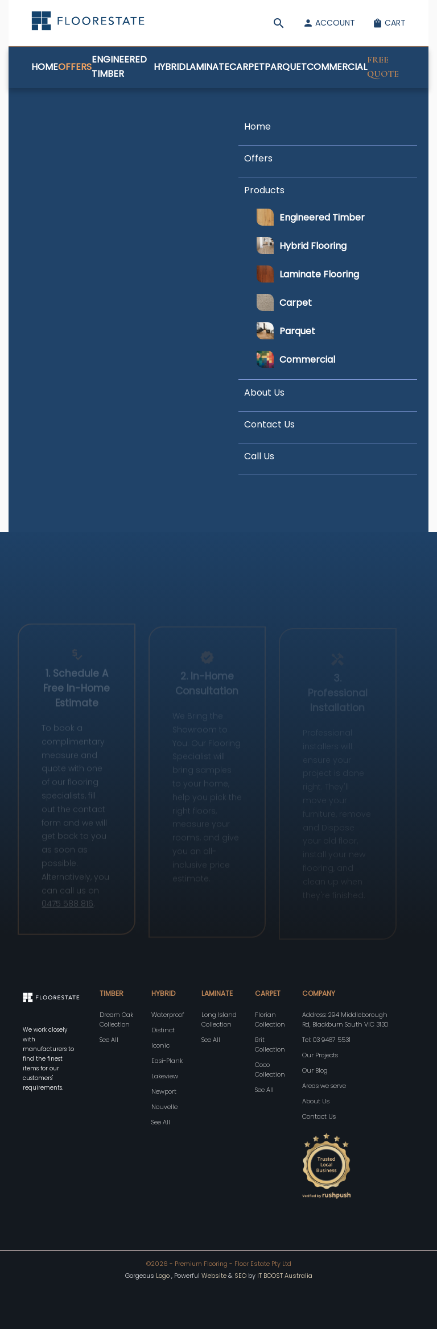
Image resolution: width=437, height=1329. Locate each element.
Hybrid (169, 66)
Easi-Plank (167, 1060)
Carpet (247, 66)
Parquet (286, 66)
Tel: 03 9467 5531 (326, 1039)
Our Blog (315, 1070)
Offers (75, 66)
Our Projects (320, 1055)
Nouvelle (164, 1106)
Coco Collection (270, 1069)
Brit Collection (270, 1044)
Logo (163, 1275)
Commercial (337, 66)
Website (213, 1275)
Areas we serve (324, 1085)
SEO (241, 1275)
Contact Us (319, 1116)
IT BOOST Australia (284, 1275)
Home (44, 66)
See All (109, 1039)
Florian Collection (270, 1019)
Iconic (160, 1045)
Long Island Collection (219, 1019)
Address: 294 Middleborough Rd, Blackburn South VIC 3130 (345, 1019)
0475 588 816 (67, 909)
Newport (163, 1091)
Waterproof (167, 1014)
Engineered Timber (119, 66)
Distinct (163, 1030)
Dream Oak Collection (116, 1019)
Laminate (207, 66)
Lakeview (164, 1076)
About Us (315, 1101)
